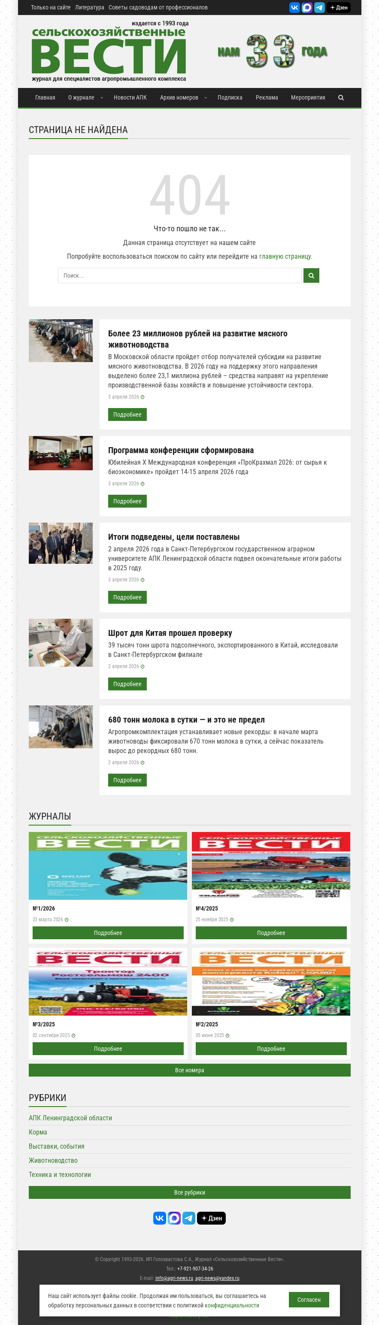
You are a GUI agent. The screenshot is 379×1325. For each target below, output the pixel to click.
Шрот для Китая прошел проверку (170, 633)
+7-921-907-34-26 (195, 1269)
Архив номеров (179, 97)
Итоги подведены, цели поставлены (174, 537)
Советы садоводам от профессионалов (158, 7)
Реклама (267, 97)
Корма (38, 1132)
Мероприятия (308, 97)
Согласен (309, 1299)
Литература (89, 7)
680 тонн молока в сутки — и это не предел (186, 719)
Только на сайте (51, 7)
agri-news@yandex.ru (217, 1278)
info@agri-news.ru (174, 1278)
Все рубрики (189, 1192)
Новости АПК (130, 97)
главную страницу (285, 256)
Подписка (230, 97)
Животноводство (53, 1160)
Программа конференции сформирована (181, 450)
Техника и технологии (60, 1175)
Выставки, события (57, 1146)
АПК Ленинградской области (70, 1118)
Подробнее (127, 414)
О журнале (81, 97)
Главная (45, 97)
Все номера (189, 1070)
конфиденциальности (232, 1305)
